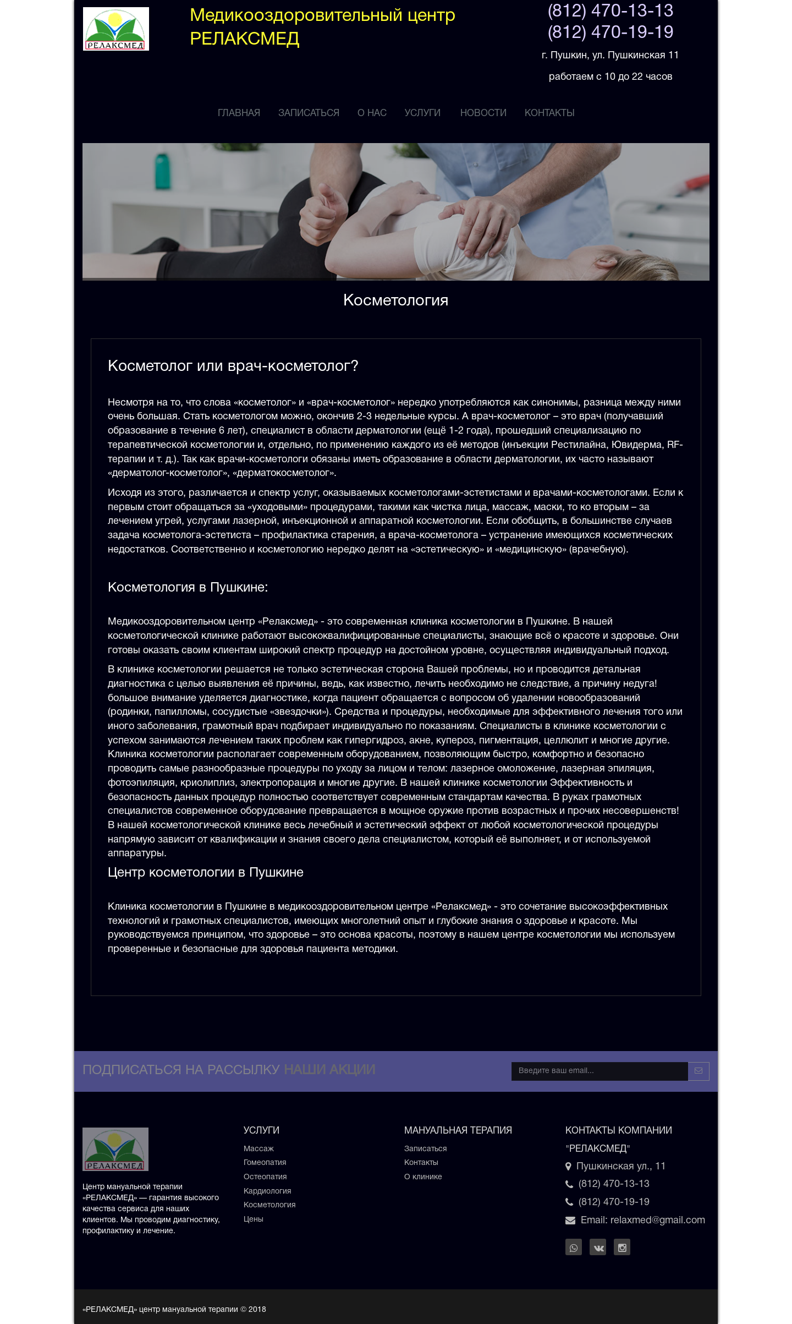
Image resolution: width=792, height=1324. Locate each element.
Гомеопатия (265, 1163)
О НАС (372, 114)
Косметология (270, 1205)
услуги (423, 114)
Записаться (425, 1149)
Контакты (550, 114)
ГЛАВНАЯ (239, 114)
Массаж (259, 1149)
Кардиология (268, 1191)
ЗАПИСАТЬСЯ (308, 114)
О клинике (423, 1177)
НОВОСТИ (483, 114)
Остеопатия (265, 1177)
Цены (253, 1219)
